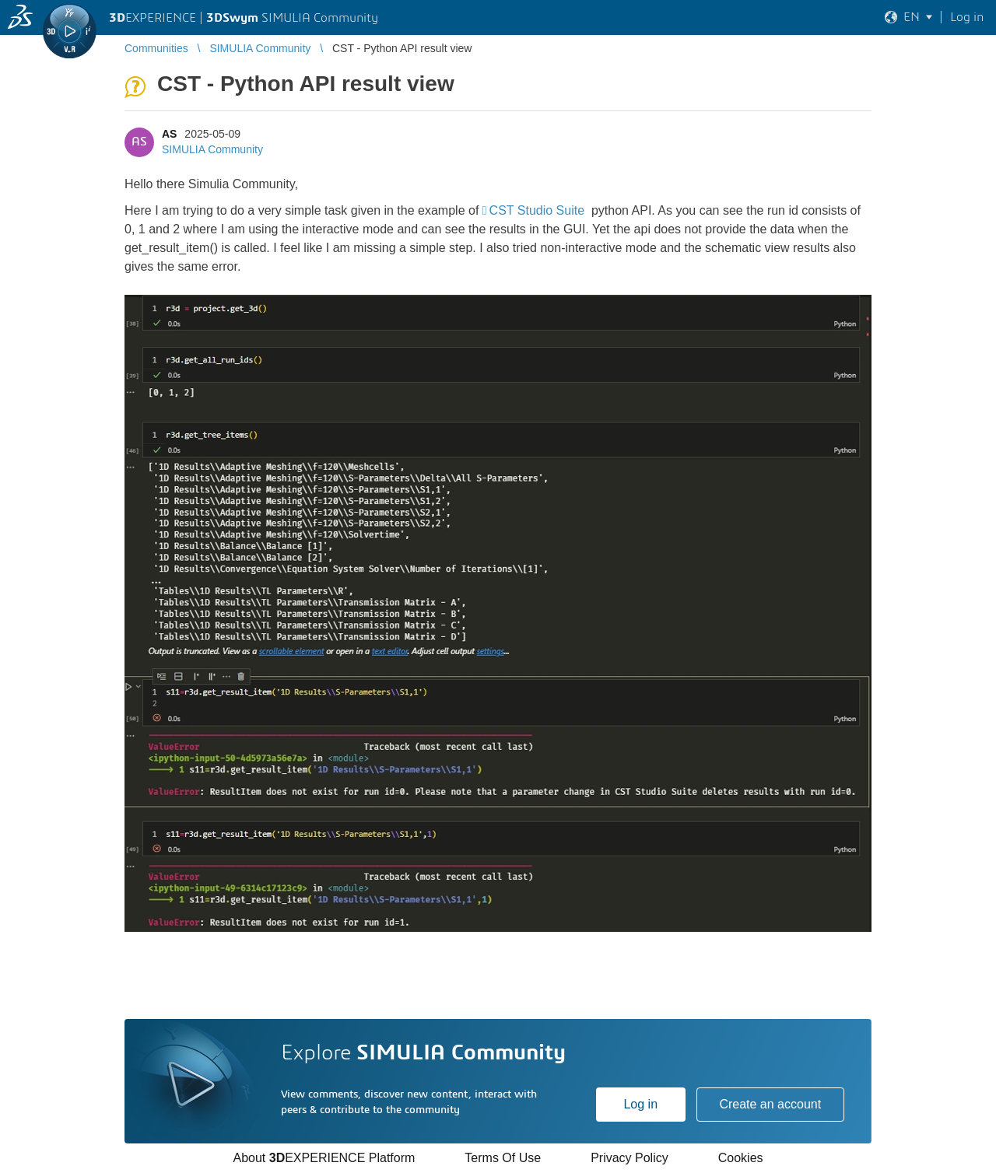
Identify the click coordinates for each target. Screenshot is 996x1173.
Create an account (770, 1104)
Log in (640, 1104)
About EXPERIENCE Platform (324, 1157)
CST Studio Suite (538, 210)
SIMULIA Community (212, 149)
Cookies (740, 1157)
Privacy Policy (629, 1157)
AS (169, 134)
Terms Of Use (503, 1157)
